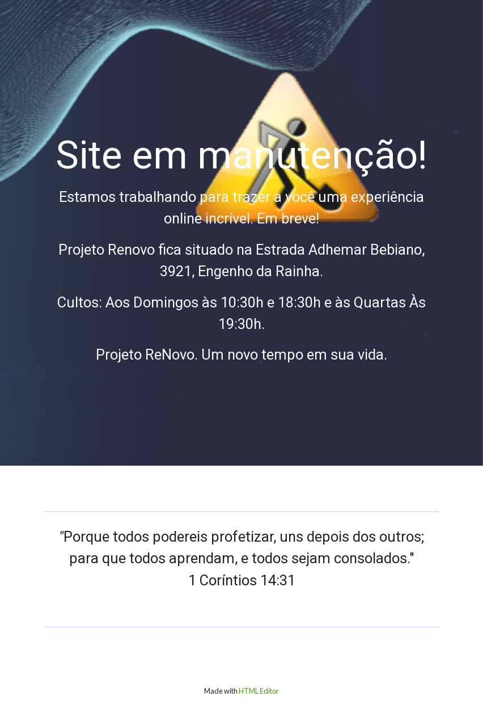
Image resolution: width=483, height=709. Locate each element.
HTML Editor (259, 691)
